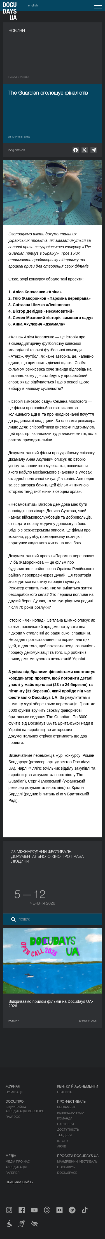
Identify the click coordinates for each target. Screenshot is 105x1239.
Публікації (14, 1092)
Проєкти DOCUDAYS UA (78, 1156)
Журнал (13, 1086)
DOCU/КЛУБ (66, 1167)
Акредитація (16, 1167)
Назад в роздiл (18, 77)
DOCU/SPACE (67, 1172)
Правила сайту (20, 1182)
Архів (61, 1146)
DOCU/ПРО (15, 1102)
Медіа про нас (18, 1161)
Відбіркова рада (70, 1112)
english (33, 5)
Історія (63, 1140)
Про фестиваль (71, 1102)
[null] (76, 150)
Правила (64, 1092)
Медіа (11, 1156)
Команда (64, 1118)
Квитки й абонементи (77, 1086)
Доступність (68, 1129)
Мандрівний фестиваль (77, 1161)
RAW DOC (13, 1116)
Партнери (65, 1124)
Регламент (66, 1107)
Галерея (13, 1172)
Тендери (64, 1135)
